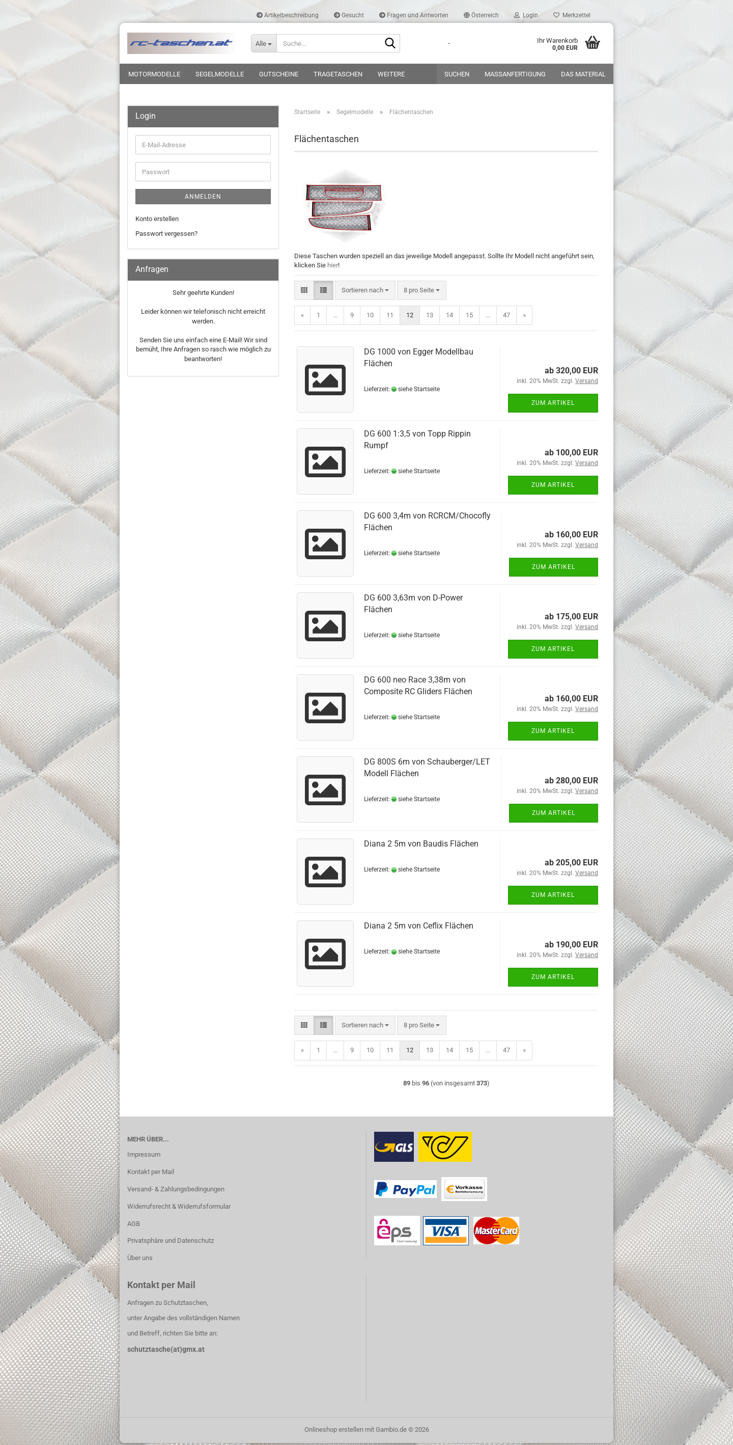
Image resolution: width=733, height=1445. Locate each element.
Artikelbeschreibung (288, 15)
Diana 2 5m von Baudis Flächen (421, 846)
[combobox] (365, 292)
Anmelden (203, 198)
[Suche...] (263, 43)
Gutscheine (278, 74)
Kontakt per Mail (150, 1174)
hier (332, 267)
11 (389, 317)
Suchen (456, 74)
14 (449, 317)
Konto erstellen (157, 221)
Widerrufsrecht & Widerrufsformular (179, 1208)
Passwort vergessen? (166, 235)
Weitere (391, 74)
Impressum (143, 1156)
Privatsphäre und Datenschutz (170, 1242)
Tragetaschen (338, 74)
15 (469, 317)
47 (506, 317)
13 (429, 317)
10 (370, 317)
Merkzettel (571, 15)
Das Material (583, 74)
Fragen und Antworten (413, 15)
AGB (133, 1225)
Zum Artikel (553, 404)
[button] (481, 15)
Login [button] (526, 15)
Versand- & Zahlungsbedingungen (175, 1191)
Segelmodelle (219, 74)
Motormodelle (154, 74)
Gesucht (349, 15)
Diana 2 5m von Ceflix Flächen (418, 928)
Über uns (140, 1260)
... (335, 317)
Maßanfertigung (515, 74)
